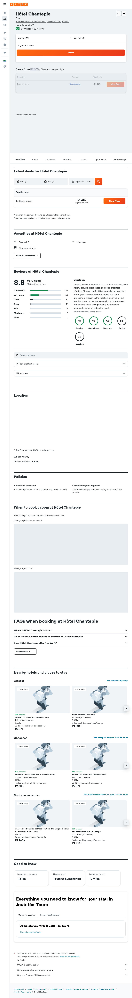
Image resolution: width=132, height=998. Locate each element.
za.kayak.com (19, 989)
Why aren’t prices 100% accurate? (72, 975)
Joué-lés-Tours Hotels (22, 992)
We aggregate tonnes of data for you (72, 970)
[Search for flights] (4, 13)
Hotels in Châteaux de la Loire (102, 989)
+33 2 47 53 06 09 (25, 24)
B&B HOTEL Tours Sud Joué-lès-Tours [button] (32, 717)
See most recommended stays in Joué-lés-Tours (106, 794)
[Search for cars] (4, 25)
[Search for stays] (4, 19)
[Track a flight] (4, 39)
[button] (5, 4)
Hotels (29, 989)
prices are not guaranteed (69, 957)
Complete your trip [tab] (27, 915)
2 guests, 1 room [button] (26, 45)
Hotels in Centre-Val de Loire (77, 989)
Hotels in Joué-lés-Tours (30, 932)
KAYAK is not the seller (72, 964)
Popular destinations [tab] (49, 915)
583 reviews (38, 28)
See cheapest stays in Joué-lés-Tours (111, 737)
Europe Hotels (40, 989)
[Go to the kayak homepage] (19, 4)
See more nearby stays (117, 680)
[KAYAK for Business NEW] (4, 44)
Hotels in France (56, 989)
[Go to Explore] (4, 33)
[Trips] (4, 52)
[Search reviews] (73, 355)
